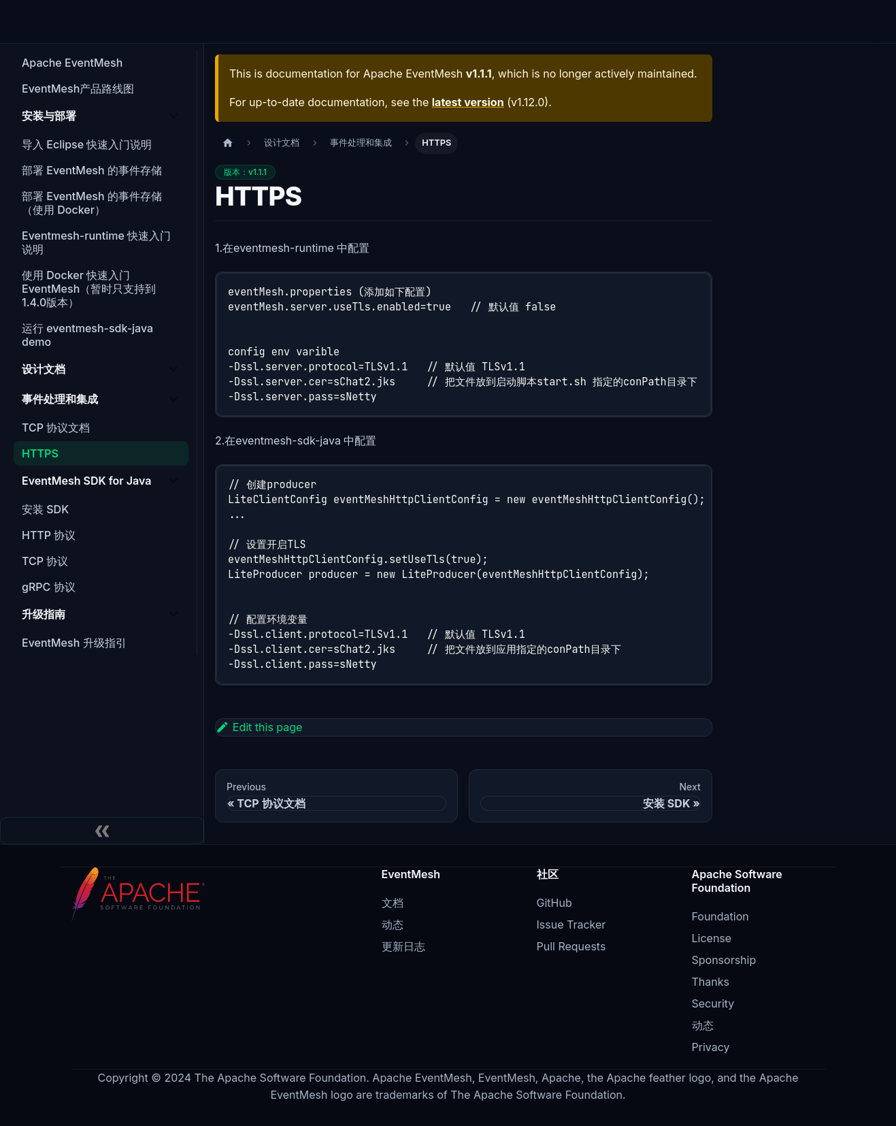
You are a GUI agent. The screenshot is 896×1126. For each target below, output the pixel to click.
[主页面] (228, 143)
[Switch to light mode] (777, 22)
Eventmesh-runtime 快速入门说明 (96, 242)
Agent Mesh (329, 21)
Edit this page (259, 727)
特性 (228, 21)
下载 (440, 21)
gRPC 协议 (49, 587)
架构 (269, 21)
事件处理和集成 (60, 399)
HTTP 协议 (49, 535)
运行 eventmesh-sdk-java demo (87, 335)
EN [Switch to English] (746, 21)
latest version (468, 102)
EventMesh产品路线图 (78, 88)
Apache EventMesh (72, 62)
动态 (392, 924)
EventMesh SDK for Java (86, 480)
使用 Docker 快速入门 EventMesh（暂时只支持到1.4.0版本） (89, 288)
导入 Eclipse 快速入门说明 (87, 144)
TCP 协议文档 (56, 427)
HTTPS (40, 453)
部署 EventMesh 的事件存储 (92, 170)
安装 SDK (45, 509)
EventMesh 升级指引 (74, 642)
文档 (522, 21)
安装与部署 (49, 116)
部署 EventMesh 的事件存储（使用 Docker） (92, 202)
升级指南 (43, 614)
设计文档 (43, 369)
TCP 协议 (45, 561)
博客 (481, 21)
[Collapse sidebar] (102, 830)
